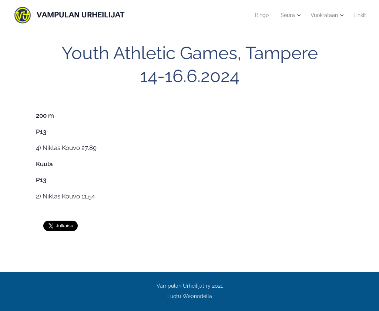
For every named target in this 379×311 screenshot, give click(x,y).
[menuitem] (258, 15)
